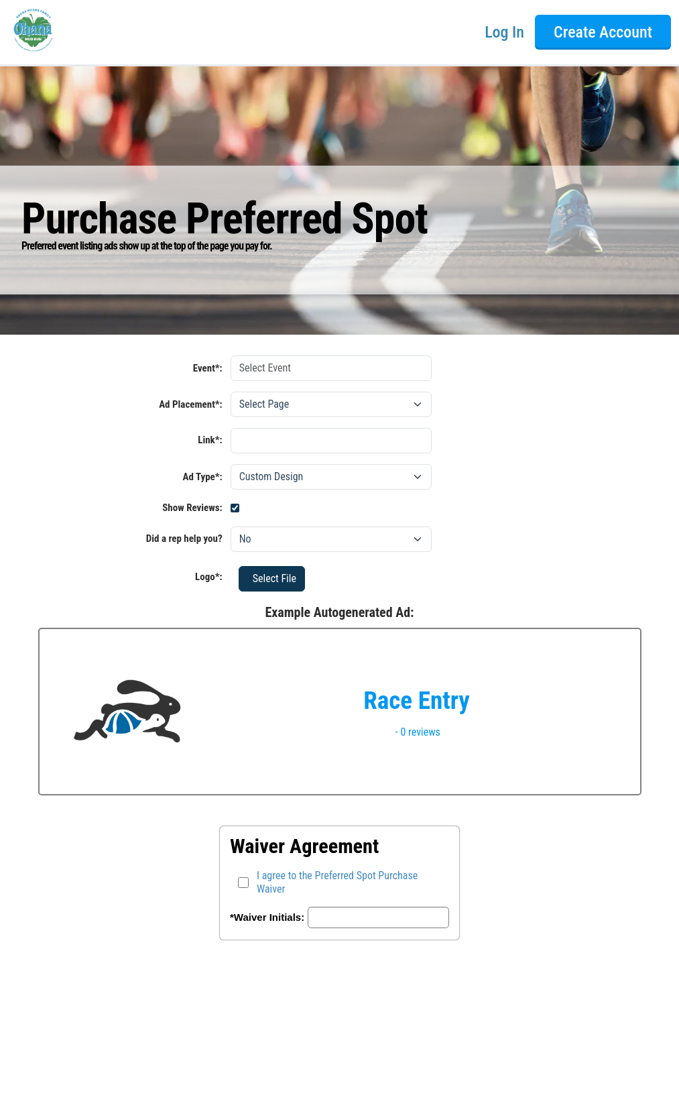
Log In (504, 32)
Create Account (603, 32)
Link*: (121, 441)
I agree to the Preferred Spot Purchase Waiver (337, 882)
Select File (274, 578)
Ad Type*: (203, 477)
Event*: (208, 368)
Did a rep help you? (184, 539)
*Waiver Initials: (267, 917)
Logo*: (209, 577)
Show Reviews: (192, 508)
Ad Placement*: (191, 404)
